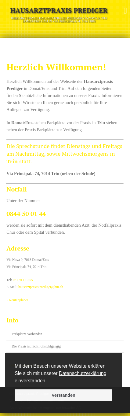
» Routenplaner (17, 300)
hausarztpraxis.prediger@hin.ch (40, 287)
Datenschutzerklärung (83, 373)
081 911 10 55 (23, 280)
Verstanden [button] (63, 395)
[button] (49, 381)
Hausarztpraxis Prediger (58, 10)
